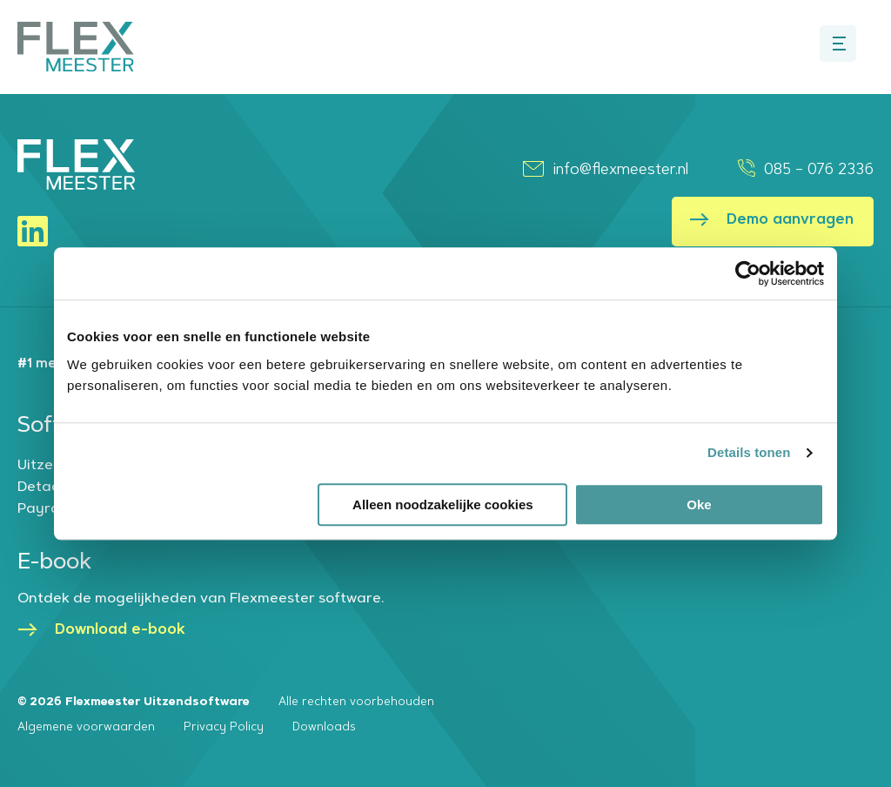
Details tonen (748, 452)
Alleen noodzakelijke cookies (442, 504)
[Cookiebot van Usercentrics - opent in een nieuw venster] (748, 273)
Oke (699, 504)
